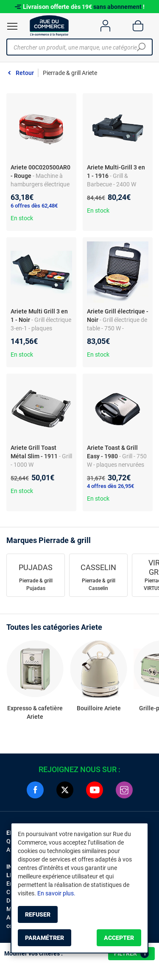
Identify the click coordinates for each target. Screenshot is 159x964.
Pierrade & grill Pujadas (36, 584)
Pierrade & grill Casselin (98, 584)
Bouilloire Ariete (99, 708)
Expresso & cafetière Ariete (35, 712)
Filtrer (131, 954)
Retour (25, 72)
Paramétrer (44, 937)
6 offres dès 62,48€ (34, 205)
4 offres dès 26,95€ (110, 486)
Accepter (119, 937)
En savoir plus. (56, 893)
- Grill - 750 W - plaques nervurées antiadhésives (117, 464)
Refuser (37, 914)
